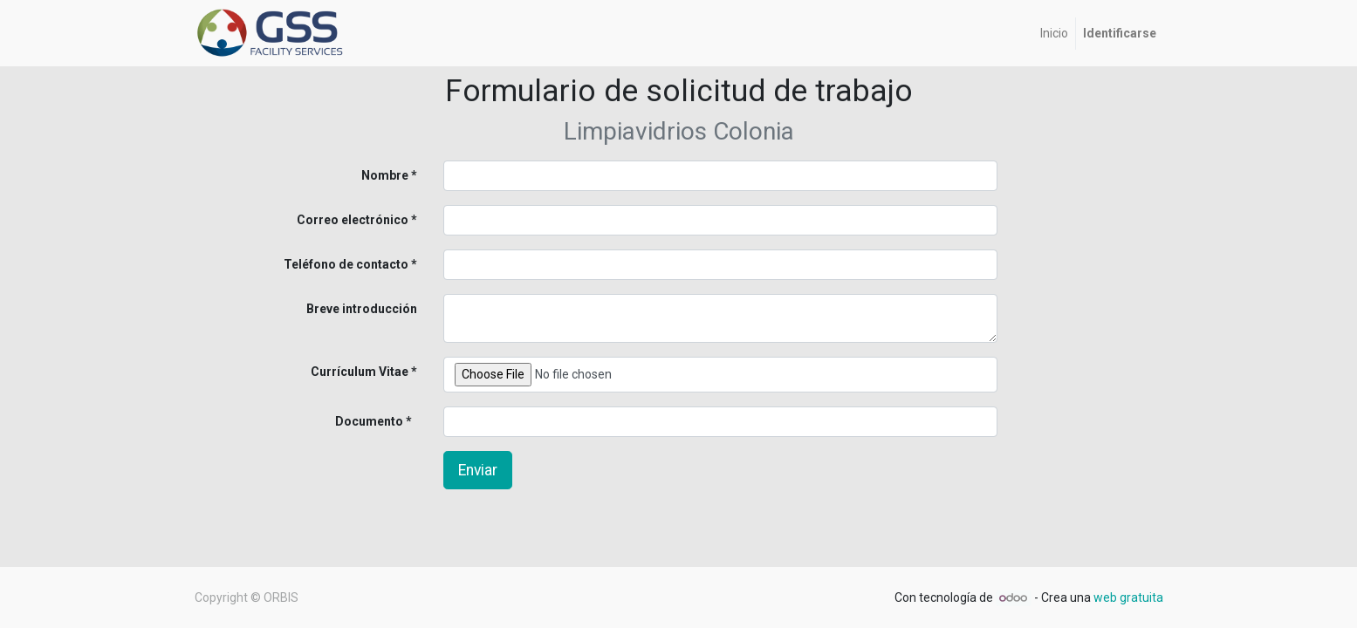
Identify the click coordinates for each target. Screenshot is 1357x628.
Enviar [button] (477, 470)
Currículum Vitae (359, 372)
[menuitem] (1054, 33)
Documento (340, 421)
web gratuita (1128, 597)
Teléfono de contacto (346, 264)
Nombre (384, 175)
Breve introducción (361, 309)
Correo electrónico (352, 220)
